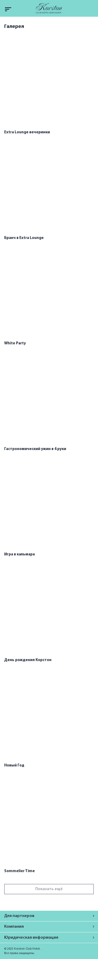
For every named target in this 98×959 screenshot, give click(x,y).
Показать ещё (49, 889)
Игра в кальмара (19, 554)
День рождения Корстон (27, 660)
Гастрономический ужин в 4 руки (35, 449)
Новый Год (14, 766)
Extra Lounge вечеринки (27, 132)
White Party (15, 343)
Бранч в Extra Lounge (24, 238)
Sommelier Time (19, 871)
